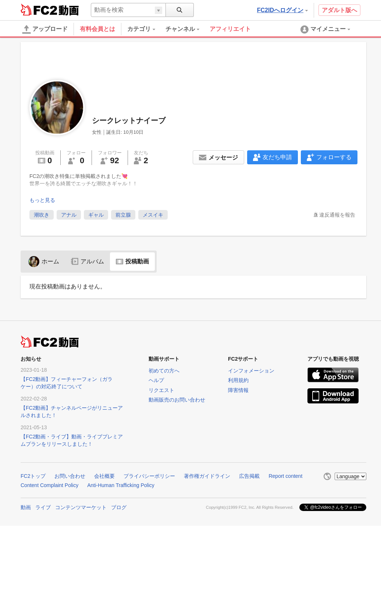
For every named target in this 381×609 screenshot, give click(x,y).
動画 (26, 507)
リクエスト (161, 390)
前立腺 (123, 215)
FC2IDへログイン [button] (282, 10)
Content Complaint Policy (49, 485)
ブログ (119, 507)
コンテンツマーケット (81, 507)
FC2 (39, 9)
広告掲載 (249, 476)
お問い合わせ (69, 476)
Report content (285, 476)
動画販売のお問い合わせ (177, 400)
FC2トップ (33, 476)
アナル (68, 215)
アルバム (87, 261)
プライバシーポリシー (149, 476)
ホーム (43, 261)
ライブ (43, 507)
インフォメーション (251, 371)
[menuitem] (146, 29)
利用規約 (238, 380)
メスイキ (153, 215)
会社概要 (104, 476)
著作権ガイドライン (207, 476)
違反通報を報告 (337, 215)
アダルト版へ (339, 10)
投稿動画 (132, 261)
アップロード (45, 29)
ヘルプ (156, 380)
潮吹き (41, 215)
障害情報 (238, 390)
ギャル (96, 215)
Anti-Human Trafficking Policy (120, 485)
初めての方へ (164, 371)
